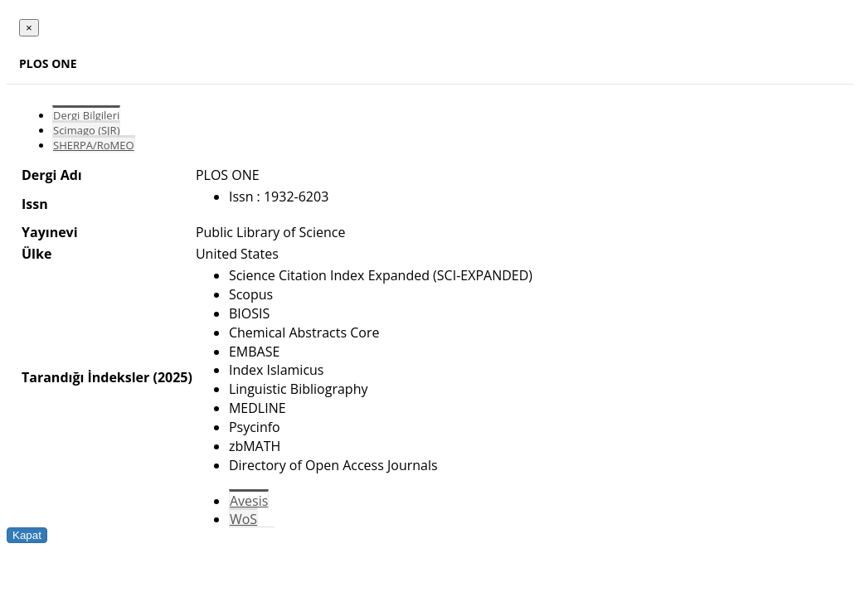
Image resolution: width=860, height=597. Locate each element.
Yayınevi (50, 232)
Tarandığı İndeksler (85, 377)
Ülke (36, 254)
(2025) (172, 377)
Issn (35, 204)
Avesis (249, 501)
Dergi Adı (52, 175)
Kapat (26, 535)
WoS (243, 519)
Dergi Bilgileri (86, 115)
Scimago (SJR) (86, 130)
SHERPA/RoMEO (93, 145)
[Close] (29, 27)
